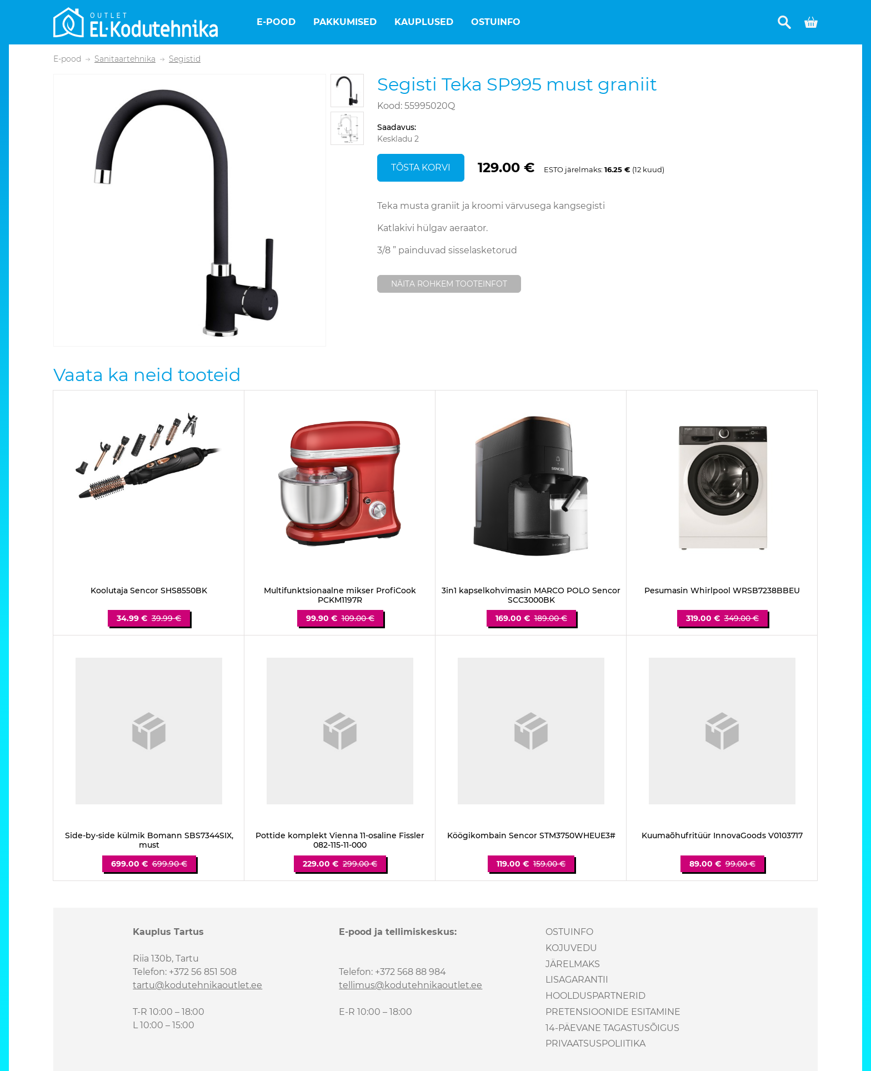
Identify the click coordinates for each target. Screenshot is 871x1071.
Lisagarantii (576, 979)
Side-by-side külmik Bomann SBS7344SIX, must (149, 840)
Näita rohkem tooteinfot (449, 284)
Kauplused (423, 22)
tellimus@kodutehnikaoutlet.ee (410, 985)
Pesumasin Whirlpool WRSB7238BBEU (722, 590)
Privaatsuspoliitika (595, 1043)
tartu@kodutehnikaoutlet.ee (197, 985)
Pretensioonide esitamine (612, 1012)
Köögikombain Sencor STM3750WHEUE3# (531, 835)
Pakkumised (345, 22)
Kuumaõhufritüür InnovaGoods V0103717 (722, 835)
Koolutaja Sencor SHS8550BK (149, 590)
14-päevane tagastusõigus (612, 1028)
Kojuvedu (571, 948)
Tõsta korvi (420, 167)
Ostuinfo (495, 22)
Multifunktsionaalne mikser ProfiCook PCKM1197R (340, 595)
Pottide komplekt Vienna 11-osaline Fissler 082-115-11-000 (340, 840)
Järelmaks (572, 964)
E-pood (276, 22)
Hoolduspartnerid (595, 995)
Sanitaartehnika (125, 59)
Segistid (185, 59)
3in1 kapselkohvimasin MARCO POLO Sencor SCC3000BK (531, 595)
